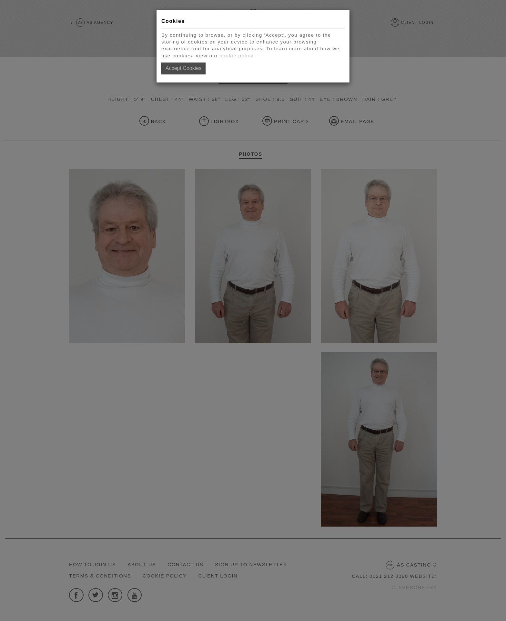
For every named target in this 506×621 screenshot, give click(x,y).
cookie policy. (237, 55)
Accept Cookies (183, 68)
